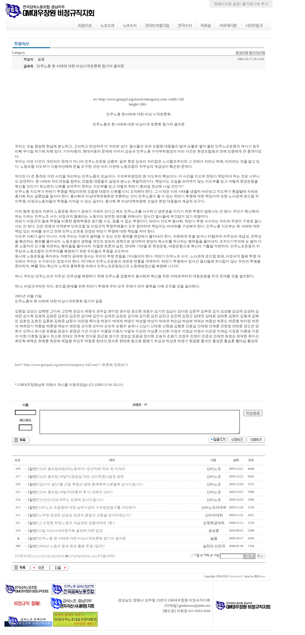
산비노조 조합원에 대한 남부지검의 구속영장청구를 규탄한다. (87, 512)
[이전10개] (23, 560)
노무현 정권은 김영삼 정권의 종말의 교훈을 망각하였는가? (84, 520)
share (259, 580)
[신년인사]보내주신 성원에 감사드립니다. (71, 504)
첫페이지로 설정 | (228, 4)
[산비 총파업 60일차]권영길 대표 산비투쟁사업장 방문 (81, 481)
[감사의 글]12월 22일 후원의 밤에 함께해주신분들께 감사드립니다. (91, 489)
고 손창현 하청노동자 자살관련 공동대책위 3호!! (76, 527)
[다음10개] (106, 560)
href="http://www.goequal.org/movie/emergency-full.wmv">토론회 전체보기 (71, 365)
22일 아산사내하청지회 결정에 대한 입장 (70, 535)
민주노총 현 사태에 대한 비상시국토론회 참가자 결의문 (82, 543)
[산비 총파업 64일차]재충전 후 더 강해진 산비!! (75, 496)
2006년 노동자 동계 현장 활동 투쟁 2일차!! (71, 550)
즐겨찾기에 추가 (255, 4)
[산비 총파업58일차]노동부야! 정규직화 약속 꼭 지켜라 (81, 473)
